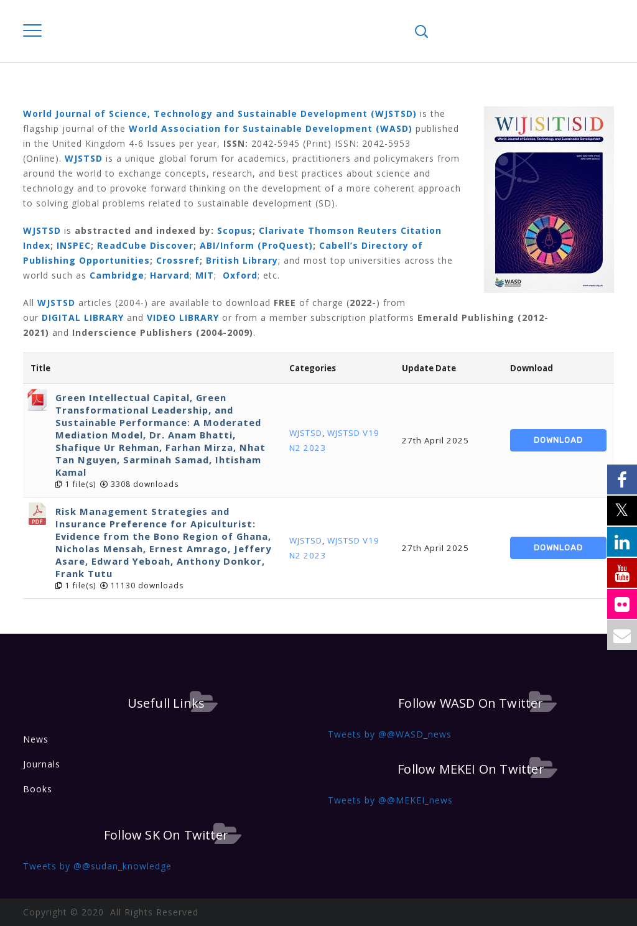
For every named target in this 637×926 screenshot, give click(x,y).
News (36, 739)
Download (558, 440)
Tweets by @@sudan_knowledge (97, 866)
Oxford (240, 275)
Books (37, 789)
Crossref (178, 260)
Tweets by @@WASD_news (390, 734)
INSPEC (74, 245)
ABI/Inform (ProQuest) (256, 245)
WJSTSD (305, 432)
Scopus (235, 230)
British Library (242, 260)
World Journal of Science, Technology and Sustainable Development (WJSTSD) (220, 113)
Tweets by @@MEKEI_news (390, 800)
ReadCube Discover (145, 245)
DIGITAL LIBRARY (83, 317)
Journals (41, 764)
